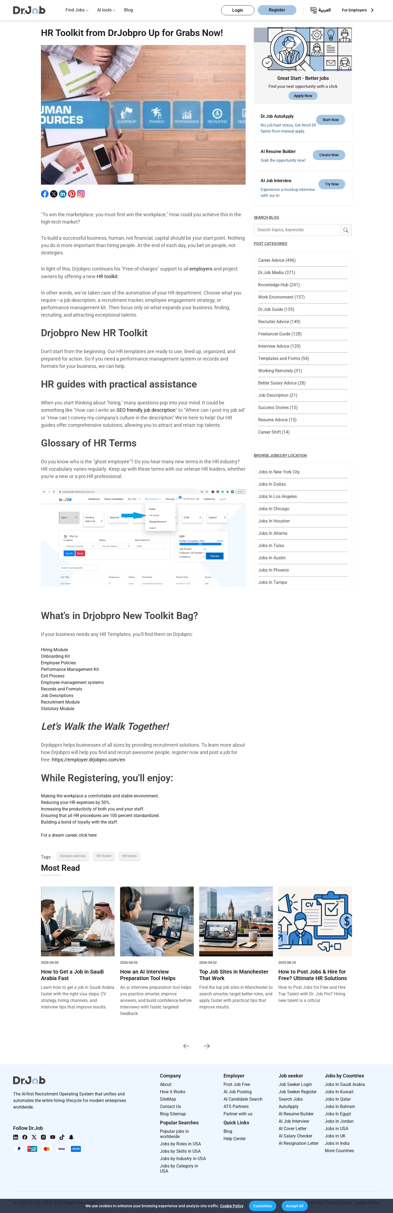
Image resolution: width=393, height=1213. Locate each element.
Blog (128, 10)
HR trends (129, 855)
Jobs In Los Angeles (277, 496)
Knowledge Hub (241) (279, 284)
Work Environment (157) (281, 297)
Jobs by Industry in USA (183, 1157)
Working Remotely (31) (280, 370)
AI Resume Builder (296, 1112)
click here (88, 834)
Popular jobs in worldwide (174, 1133)
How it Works (172, 1090)
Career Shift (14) (274, 432)
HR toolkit (107, 276)
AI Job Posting (238, 1090)
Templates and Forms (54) (283, 358)
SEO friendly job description (146, 409)
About (165, 1083)
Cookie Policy (231, 1206)
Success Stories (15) (278, 407)
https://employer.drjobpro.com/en (88, 759)
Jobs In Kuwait (339, 1090)
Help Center (235, 1137)
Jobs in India (337, 1142)
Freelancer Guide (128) (280, 334)
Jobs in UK (335, 1134)
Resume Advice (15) (277, 419)
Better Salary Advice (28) (282, 383)
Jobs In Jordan (339, 1120)
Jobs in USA (336, 1127)
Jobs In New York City (279, 472)
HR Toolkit (103, 855)
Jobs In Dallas (272, 484)
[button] (262, 1206)
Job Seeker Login (295, 1083)
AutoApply (289, 1105)
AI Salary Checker (295, 1134)
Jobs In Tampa (272, 582)
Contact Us (170, 1105)
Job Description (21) (277, 395)
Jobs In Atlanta (272, 533)
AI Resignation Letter (298, 1142)
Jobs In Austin (272, 557)
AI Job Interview (294, 1120)
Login (237, 10)
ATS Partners (236, 1105)
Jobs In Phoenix (273, 570)
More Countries (339, 1149)
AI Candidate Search (243, 1098)
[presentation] (186, 1044)
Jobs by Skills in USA (180, 1150)
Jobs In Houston (274, 521)
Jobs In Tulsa (271, 545)
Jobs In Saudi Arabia (345, 1083)
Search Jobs (291, 1098)
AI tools (104, 10)
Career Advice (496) (277, 260)
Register (277, 10)
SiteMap (168, 1098)
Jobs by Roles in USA (180, 1142)
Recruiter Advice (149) (279, 321)
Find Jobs (75, 10)
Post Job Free (237, 1083)
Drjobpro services (72, 855)
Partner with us (238, 1112)
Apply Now (303, 96)
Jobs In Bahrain (340, 1105)
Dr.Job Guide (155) (276, 309)
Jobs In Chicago (273, 508)
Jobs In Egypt (338, 1112)
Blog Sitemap (173, 1112)
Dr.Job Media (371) (276, 272)
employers (200, 269)
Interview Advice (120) (279, 346)
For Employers (354, 10)
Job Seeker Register (298, 1090)
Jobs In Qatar (338, 1098)
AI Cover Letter (292, 1127)
